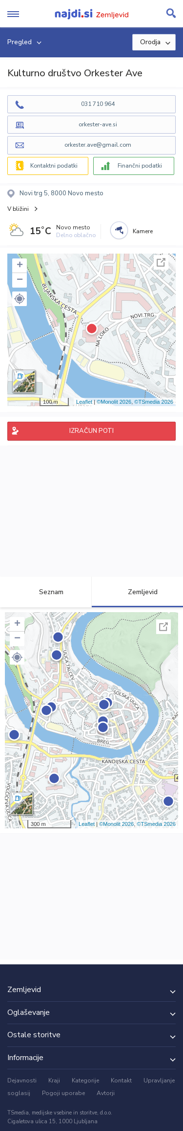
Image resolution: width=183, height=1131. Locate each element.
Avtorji (106, 1093)
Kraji (54, 1080)
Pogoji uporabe (63, 1093)
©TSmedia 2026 (153, 402)
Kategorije (85, 1080)
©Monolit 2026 (114, 402)
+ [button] (20, 265)
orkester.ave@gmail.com (97, 145)
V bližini (18, 209)
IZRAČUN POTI (91, 431)
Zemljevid (137, 592)
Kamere (143, 231)
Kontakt (121, 1080)
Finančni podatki (140, 166)
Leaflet (84, 402)
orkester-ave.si (98, 124)
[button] (19, 298)
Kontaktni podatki (54, 166)
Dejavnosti (22, 1080)
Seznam (45, 592)
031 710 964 (98, 104)
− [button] (20, 280)
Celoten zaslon (161, 262)
